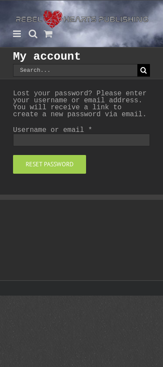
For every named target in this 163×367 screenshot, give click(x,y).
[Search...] (75, 70)
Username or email (52, 130)
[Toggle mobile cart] (48, 33)
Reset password (49, 164)
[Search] (143, 70)
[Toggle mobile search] (33, 33)
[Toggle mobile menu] (17, 33)
